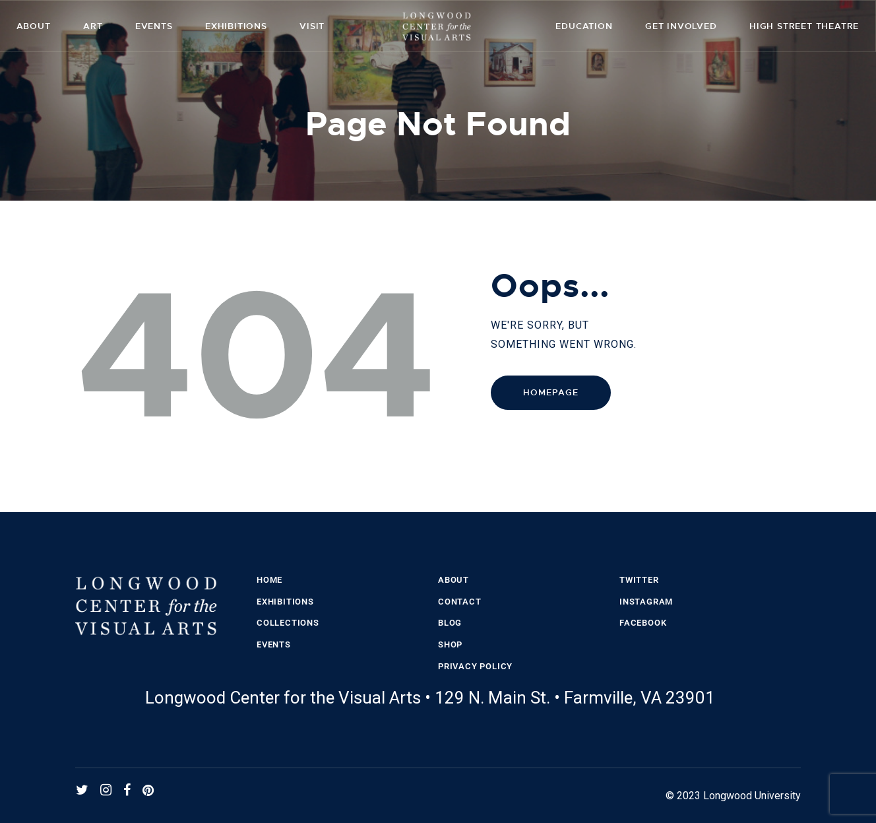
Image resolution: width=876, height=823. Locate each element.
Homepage (550, 392)
